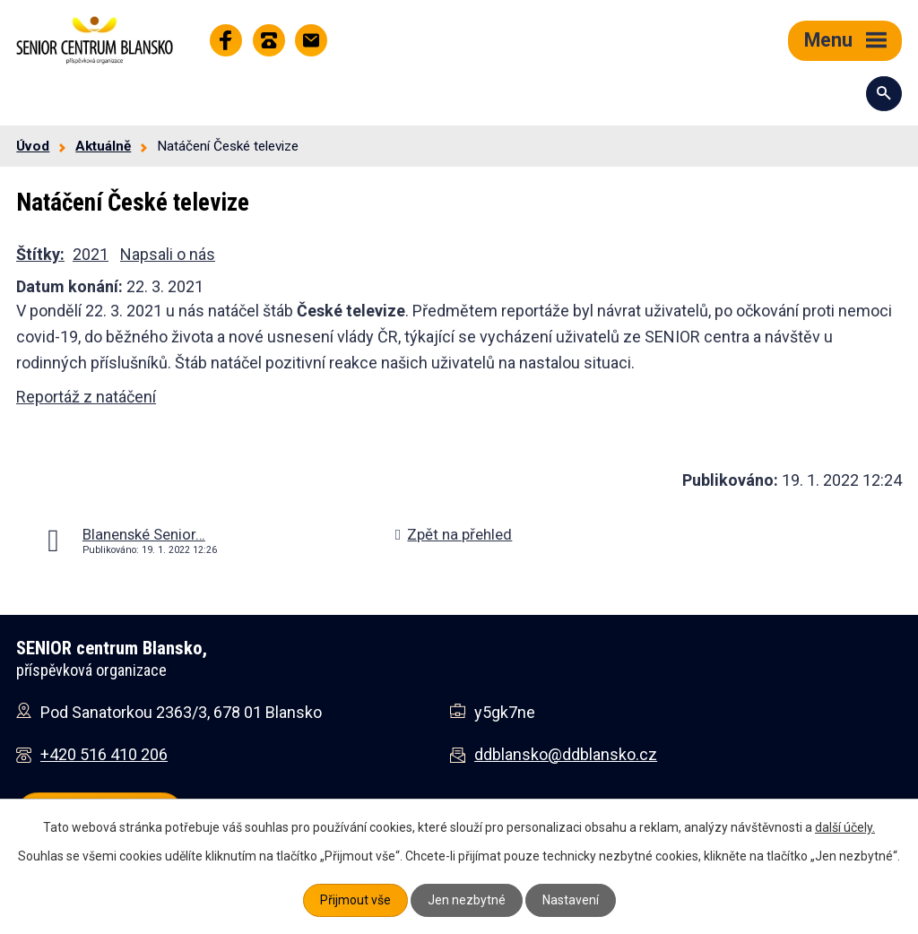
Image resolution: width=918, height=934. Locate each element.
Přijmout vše (355, 900)
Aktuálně (103, 146)
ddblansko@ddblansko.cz (565, 754)
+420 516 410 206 (104, 754)
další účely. (845, 827)
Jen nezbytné (467, 900)
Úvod (32, 146)
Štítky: (40, 254)
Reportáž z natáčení (86, 396)
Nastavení (570, 900)
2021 (90, 254)
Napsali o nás (167, 254)
